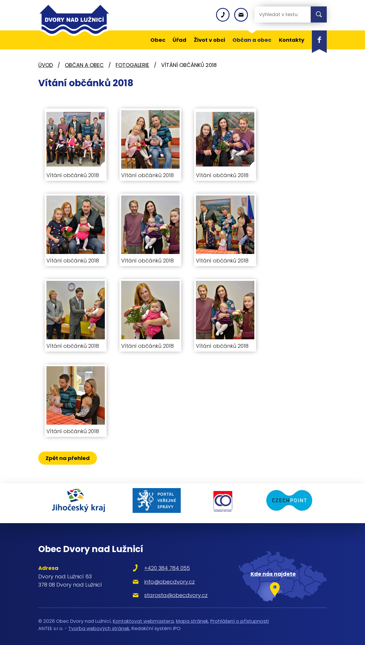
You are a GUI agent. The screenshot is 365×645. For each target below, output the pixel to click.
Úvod (45, 65)
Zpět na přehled (68, 458)
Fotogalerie (132, 65)
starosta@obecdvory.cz (169, 591)
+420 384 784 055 (160, 564)
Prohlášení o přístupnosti (239, 617)
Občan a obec (84, 65)
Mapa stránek (192, 617)
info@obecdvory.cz (162, 578)
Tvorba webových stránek (98, 625)
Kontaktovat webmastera (143, 617)
